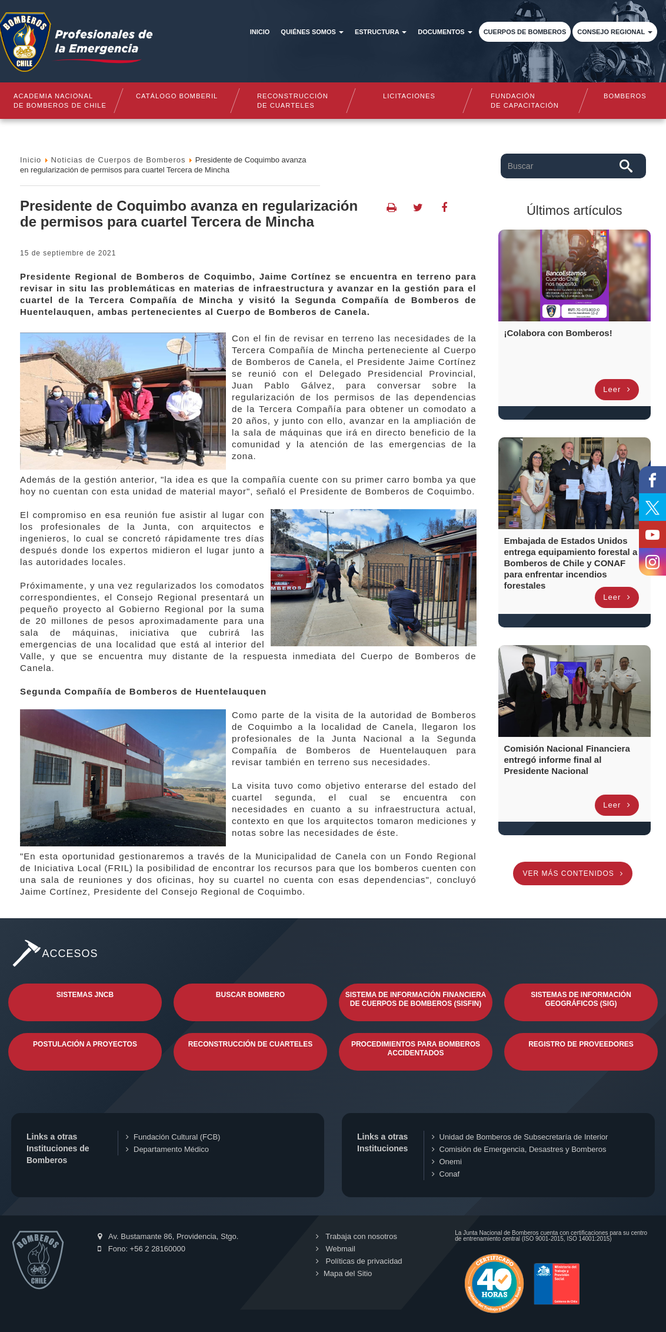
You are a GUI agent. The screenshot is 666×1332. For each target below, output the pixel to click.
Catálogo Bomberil (176, 95)
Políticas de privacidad (359, 1261)
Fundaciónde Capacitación (525, 100)
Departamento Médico (167, 1149)
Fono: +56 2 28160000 (141, 1248)
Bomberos (625, 95)
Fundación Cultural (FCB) (173, 1136)
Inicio (260, 31)
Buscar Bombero (250, 995)
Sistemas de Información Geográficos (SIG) (581, 999)
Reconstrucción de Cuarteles (250, 1044)
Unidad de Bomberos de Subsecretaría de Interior (520, 1136)
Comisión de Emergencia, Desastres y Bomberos (519, 1149)
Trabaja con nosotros (356, 1236)
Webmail (335, 1248)
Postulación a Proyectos (85, 1044)
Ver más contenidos (572, 873)
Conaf (446, 1174)
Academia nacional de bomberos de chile (60, 100)
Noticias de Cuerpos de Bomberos (118, 159)
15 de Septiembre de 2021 (68, 253)
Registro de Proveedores (581, 1044)
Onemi (447, 1161)
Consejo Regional (614, 31)
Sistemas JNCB (85, 995)
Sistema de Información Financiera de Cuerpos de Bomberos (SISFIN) (416, 999)
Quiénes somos (312, 31)
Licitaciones (409, 95)
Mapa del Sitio (344, 1273)
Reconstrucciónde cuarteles (292, 100)
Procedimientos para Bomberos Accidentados (415, 1048)
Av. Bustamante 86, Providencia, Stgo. (168, 1236)
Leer (617, 389)
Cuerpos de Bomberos (525, 31)
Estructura (381, 31)
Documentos (445, 31)
